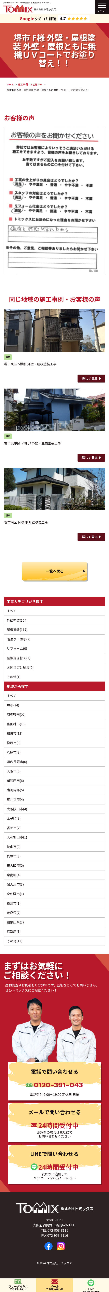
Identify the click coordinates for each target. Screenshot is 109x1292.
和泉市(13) (15, 733)
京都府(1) (14, 931)
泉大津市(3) (15, 884)
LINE (91, 1289)
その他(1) (14, 676)
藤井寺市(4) (15, 799)
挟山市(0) (14, 846)
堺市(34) (13, 705)
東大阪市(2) (15, 865)
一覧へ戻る (54, 571)
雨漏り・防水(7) (18, 639)
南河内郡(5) (15, 789)
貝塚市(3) (14, 856)
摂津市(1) (14, 903)
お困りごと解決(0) (20, 667)
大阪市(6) (14, 771)
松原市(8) (14, 742)
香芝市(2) (14, 827)
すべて (11, 610)
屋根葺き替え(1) (18, 657)
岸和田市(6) (15, 780)
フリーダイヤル (18, 1287)
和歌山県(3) (15, 922)
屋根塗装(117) (17, 629)
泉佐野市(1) (15, 893)
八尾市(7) (14, 752)
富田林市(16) (16, 723)
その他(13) (15, 940)
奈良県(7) (14, 912)
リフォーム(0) (17, 648)
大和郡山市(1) (17, 837)
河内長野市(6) (17, 761)
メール (54, 1287)
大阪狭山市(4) (17, 808)
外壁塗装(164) (17, 620)
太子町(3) (14, 818)
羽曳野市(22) (16, 714)
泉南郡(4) (14, 874)
